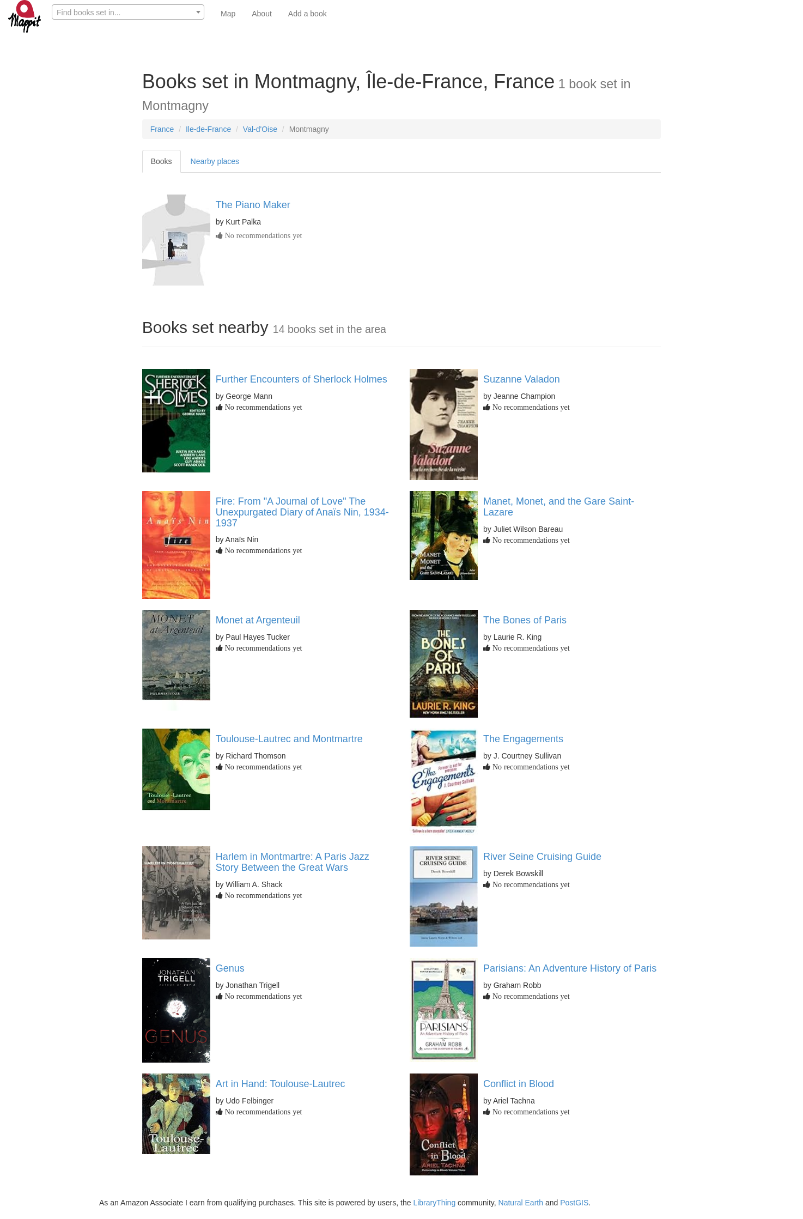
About (262, 13)
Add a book (307, 13)
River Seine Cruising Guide (542, 856)
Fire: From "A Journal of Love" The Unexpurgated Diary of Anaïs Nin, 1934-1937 (302, 512)
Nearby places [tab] (215, 161)
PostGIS (574, 1202)
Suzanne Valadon (521, 379)
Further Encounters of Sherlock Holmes (301, 379)
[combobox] (128, 12)
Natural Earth (520, 1202)
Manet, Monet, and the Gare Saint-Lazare (558, 507)
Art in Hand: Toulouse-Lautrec (280, 1083)
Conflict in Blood (518, 1083)
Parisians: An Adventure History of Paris (569, 968)
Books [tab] (161, 161)
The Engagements (523, 738)
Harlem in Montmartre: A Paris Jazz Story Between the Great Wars (292, 862)
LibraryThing (434, 1202)
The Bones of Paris (525, 620)
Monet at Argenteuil (258, 620)
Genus (230, 968)
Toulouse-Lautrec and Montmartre (289, 738)
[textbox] (128, 12)
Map (228, 13)
